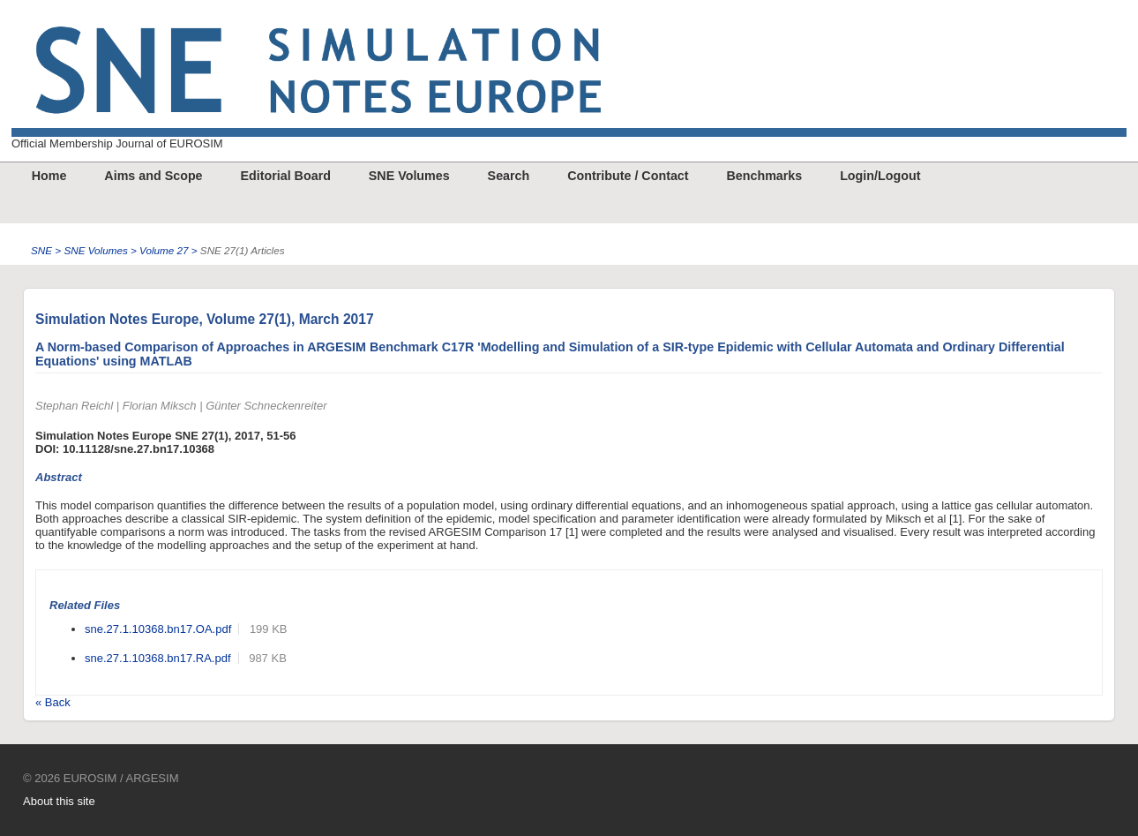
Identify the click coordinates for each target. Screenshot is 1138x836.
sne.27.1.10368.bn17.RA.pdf (158, 658)
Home (49, 176)
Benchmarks (764, 176)
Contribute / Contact (627, 176)
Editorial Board (285, 176)
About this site (59, 801)
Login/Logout (880, 176)
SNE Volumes (409, 176)
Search (509, 176)
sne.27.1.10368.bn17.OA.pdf (158, 629)
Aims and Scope (153, 176)
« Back (53, 702)
